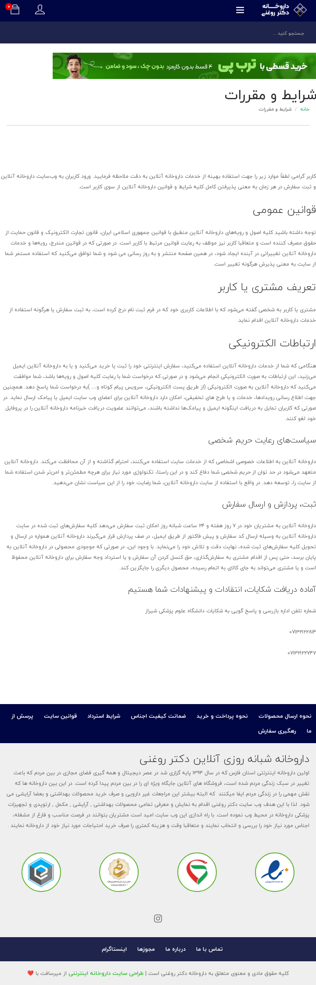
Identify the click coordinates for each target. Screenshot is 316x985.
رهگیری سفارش (277, 731)
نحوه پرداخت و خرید (222, 716)
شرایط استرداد (103, 716)
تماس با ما (209, 949)
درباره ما (175, 949)
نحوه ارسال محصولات (285, 716)
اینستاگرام (114, 949)
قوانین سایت (60, 716)
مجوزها (146, 949)
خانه (304, 109)
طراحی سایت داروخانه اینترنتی (106, 973)
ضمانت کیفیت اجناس (158, 716)
